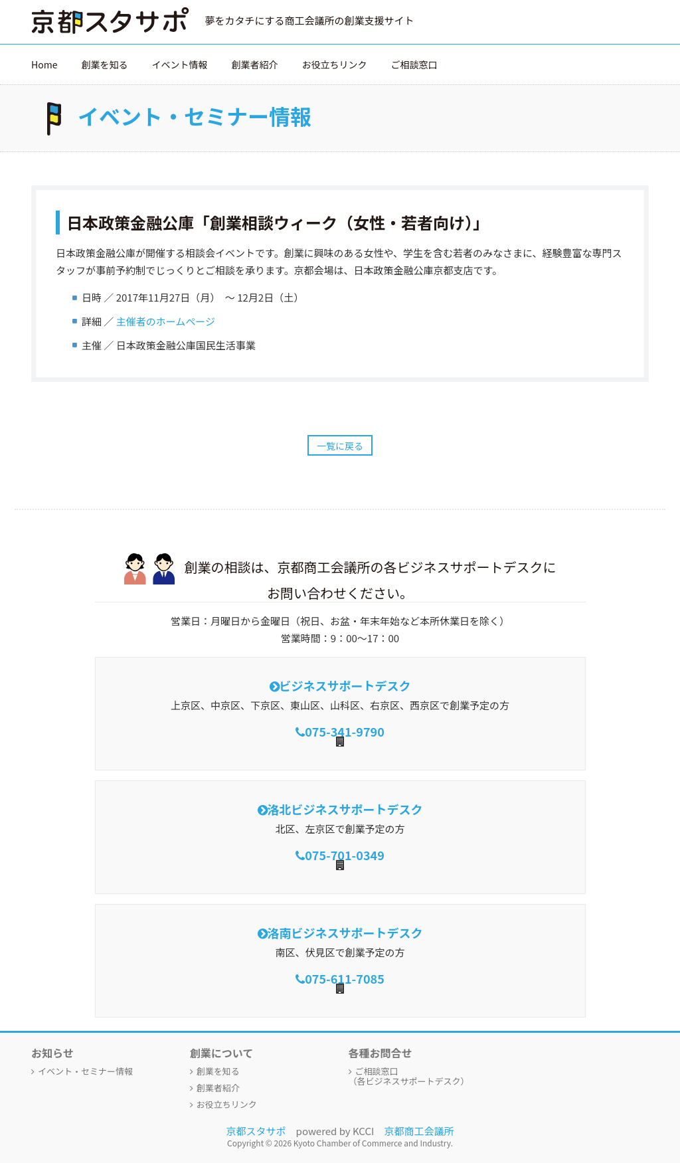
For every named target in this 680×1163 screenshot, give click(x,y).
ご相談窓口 (413, 64)
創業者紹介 (254, 64)
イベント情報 (179, 64)
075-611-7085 (344, 978)
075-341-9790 (344, 731)
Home (44, 64)
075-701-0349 (344, 854)
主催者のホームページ (165, 321)
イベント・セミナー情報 (85, 1071)
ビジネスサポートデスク (345, 685)
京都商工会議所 (419, 1131)
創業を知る (104, 64)
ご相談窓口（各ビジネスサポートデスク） (409, 1076)
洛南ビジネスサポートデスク (345, 932)
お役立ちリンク (334, 64)
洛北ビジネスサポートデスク (345, 809)
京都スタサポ (256, 1131)
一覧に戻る (340, 445)
